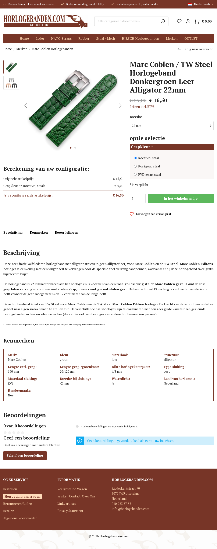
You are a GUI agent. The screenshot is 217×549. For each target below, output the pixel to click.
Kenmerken (39, 232)
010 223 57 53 (121, 504)
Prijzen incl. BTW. (142, 107)
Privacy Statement (70, 511)
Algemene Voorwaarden (20, 518)
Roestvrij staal (148, 158)
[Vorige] (25, 105)
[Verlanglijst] (179, 21)
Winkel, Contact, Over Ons (76, 496)
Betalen (8, 511)
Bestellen (10, 489)
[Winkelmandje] (203, 21)
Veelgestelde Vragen (72, 489)
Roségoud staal (149, 166)
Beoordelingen (66, 232)
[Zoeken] (162, 21)
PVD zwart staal (149, 175)
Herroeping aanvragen (22, 496)
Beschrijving (13, 232)
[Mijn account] (188, 21)
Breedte (136, 117)
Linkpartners (66, 503)
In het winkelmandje (181, 198)
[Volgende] (120, 105)
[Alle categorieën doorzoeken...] (125, 21)
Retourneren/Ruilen (17, 504)
